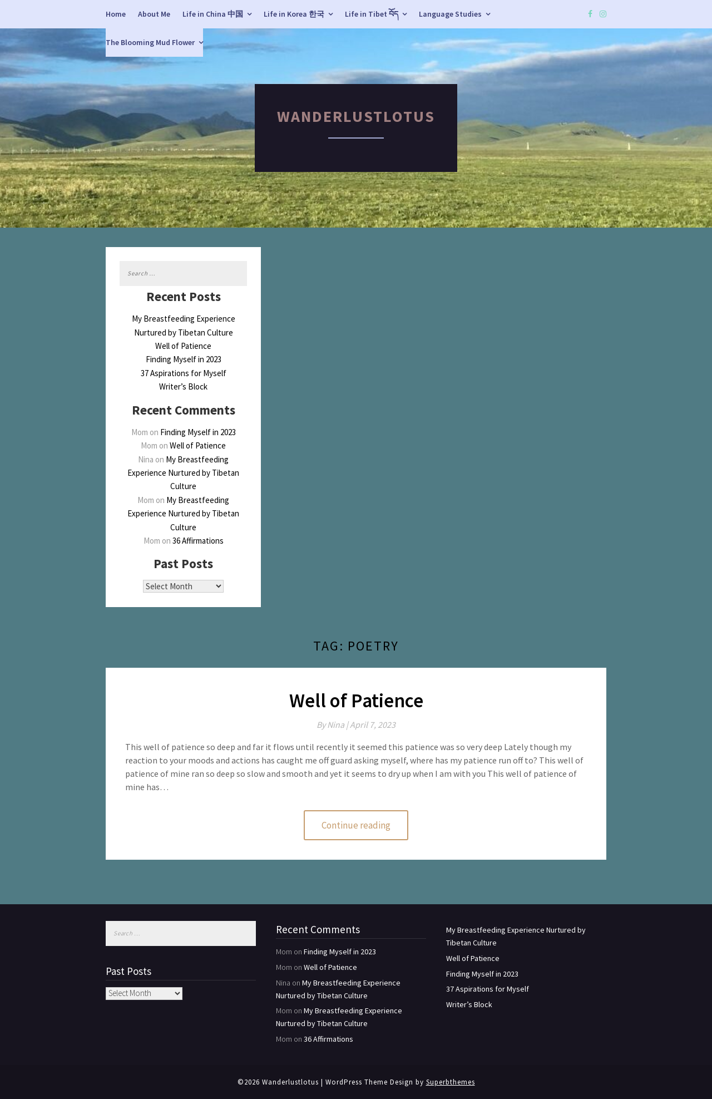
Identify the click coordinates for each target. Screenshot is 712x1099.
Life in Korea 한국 (294, 14)
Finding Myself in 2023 (183, 359)
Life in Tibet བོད (371, 14)
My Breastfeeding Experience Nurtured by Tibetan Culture (183, 473)
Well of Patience (183, 346)
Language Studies (450, 14)
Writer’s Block (183, 386)
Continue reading (356, 825)
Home (116, 14)
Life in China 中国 (212, 14)
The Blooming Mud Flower (150, 42)
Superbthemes (450, 1082)
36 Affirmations (198, 540)
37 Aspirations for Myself (183, 373)
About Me (154, 14)
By (333, 724)
